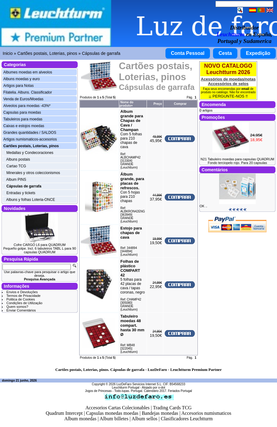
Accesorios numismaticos (206, 413)
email (245, 89)
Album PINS (16, 179)
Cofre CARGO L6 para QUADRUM (40, 245)
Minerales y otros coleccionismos (33, 173)
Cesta (225, 53)
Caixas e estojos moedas (23, 126)
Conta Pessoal (187, 53)
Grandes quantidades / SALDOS (29, 132)
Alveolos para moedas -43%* (27, 106)
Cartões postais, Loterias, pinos (47, 53)
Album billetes (114, 418)
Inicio (8, 53)
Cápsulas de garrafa (101, 53)
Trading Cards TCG (172, 407)
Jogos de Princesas (98, 391)
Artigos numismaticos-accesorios (30, 139)
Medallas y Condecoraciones (29, 153)
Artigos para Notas (18, 86)
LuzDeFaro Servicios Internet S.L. (139, 384)
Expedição (258, 53)
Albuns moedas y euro (21, 79)
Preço (158, 103)
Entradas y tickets (20, 193)
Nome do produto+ (126, 104)
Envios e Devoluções (22, 292)
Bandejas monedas (160, 413)
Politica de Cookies (20, 299)
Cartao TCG (16, 166)
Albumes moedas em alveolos (27, 72)
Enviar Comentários (21, 310)
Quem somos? (17, 306)
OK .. (203, 206)
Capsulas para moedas (22, 112)
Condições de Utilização (24, 303)
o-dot (161, 387)
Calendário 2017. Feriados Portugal (168, 391)
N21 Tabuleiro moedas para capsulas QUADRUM (237, 159)
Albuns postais (18, 159)
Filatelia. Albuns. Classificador (27, 92)
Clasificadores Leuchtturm (187, 418)
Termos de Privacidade (23, 295)
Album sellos (145, 418)
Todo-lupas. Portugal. (128, 391)
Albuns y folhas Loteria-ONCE (30, 199)
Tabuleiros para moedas (22, 119)
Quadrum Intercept (64, 413)
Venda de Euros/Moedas (23, 99)
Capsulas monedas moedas (112, 413)
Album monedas (80, 418)
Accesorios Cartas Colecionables (117, 407)
